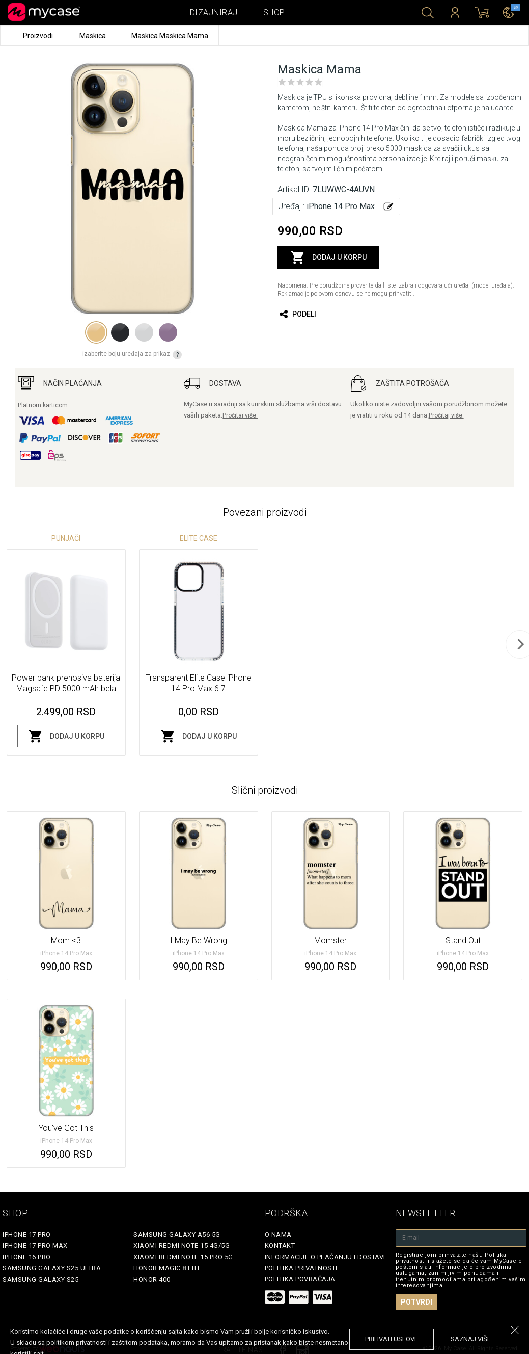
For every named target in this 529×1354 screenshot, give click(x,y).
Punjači (65, 538)
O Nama (278, 1234)
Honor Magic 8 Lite (167, 1268)
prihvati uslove (391, 1339)
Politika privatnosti (301, 1268)
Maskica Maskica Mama (169, 36)
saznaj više (471, 1339)
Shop (274, 12)
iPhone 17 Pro (27, 1234)
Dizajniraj (214, 12)
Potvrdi (416, 1302)
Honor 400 (152, 1279)
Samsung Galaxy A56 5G (176, 1234)
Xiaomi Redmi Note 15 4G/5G (181, 1245)
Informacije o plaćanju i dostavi (325, 1257)
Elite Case (198, 538)
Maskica (93, 36)
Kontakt (280, 1245)
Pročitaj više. (240, 415)
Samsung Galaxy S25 (40, 1279)
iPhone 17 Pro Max (35, 1245)
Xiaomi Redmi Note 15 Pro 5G (183, 1257)
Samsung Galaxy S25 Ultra (52, 1268)
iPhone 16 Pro (27, 1257)
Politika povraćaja (300, 1279)
